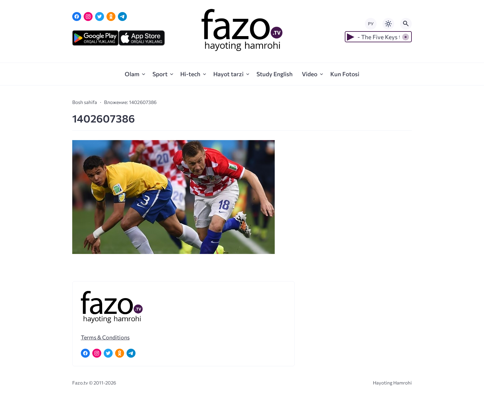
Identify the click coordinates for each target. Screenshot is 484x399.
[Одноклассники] (110, 16)
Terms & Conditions (105, 337)
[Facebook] (76, 16)
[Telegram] (122, 16)
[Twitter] (99, 16)
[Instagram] (88, 16)
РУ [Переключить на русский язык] (370, 23)
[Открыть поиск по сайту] (406, 24)
